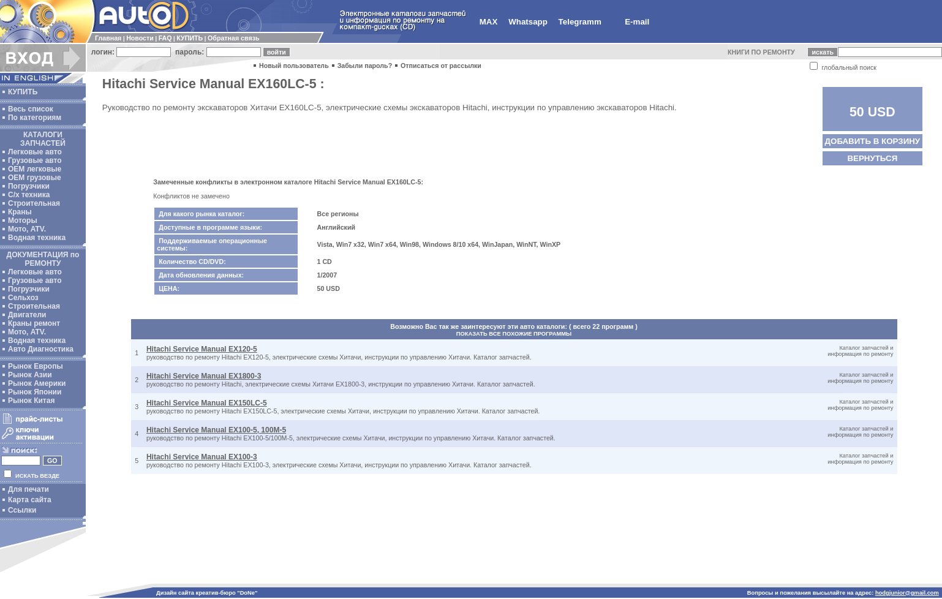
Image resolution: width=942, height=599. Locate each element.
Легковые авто (35, 152)
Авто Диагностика (40, 349)
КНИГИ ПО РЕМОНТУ (761, 52)
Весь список (30, 109)
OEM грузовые (34, 177)
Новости (140, 38)
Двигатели (27, 315)
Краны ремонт (34, 323)
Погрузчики (29, 186)
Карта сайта (29, 499)
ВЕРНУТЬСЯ (872, 158)
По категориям (34, 117)
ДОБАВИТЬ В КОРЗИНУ (873, 141)
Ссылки (22, 510)
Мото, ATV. (27, 229)
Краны (20, 212)
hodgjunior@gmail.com (907, 593)
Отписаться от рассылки (441, 65)
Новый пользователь (294, 65)
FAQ (165, 38)
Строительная (34, 203)
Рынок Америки (37, 383)
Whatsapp (528, 21)
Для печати (28, 489)
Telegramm (580, 21)
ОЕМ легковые (34, 169)
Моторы (22, 220)
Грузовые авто (35, 160)
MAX (489, 21)
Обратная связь (233, 38)
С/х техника (29, 194)
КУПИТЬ (189, 38)
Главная (108, 38)
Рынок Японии (34, 392)
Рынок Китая (31, 400)
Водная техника (37, 237)
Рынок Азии (30, 375)
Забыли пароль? (365, 65)
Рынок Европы (35, 366)
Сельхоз (23, 297)
